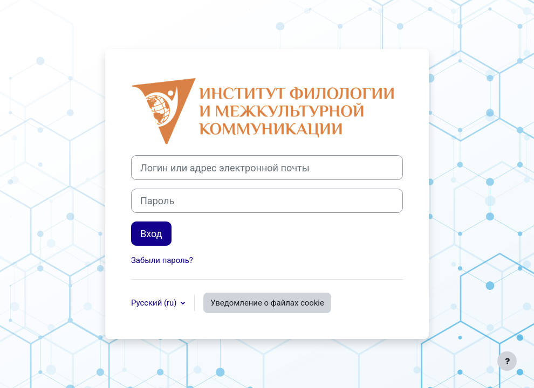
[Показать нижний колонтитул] (507, 361)
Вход (151, 233)
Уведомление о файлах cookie (267, 303)
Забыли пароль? (162, 260)
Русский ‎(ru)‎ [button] (155, 303)
